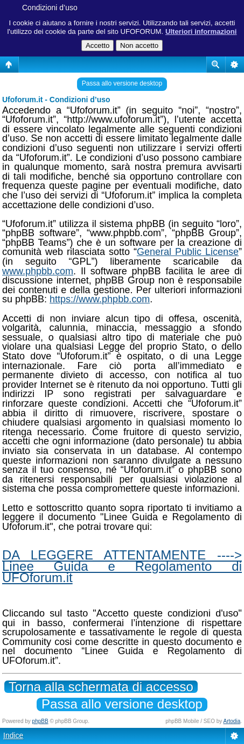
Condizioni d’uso (50, 7)
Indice (13, 735)
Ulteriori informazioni (201, 31)
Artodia (232, 721)
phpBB (40, 721)
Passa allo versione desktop (122, 83)
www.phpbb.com (37, 271)
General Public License (188, 251)
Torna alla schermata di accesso (101, 687)
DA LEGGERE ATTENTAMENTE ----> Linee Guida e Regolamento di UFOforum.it (122, 566)
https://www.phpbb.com (100, 299)
